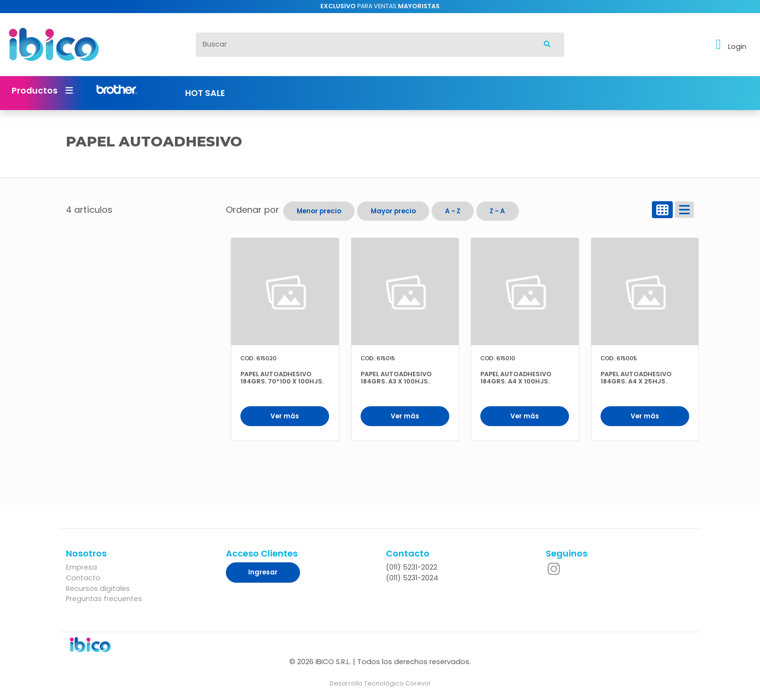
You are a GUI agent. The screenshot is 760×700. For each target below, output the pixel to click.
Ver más (284, 416)
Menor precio (319, 211)
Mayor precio (393, 211)
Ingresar (263, 572)
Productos (42, 90)
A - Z (452, 211)
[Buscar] (363, 44)
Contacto (83, 578)
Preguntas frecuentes (104, 599)
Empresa (81, 567)
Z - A (497, 211)
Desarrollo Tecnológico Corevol (380, 683)
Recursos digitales (98, 588)
